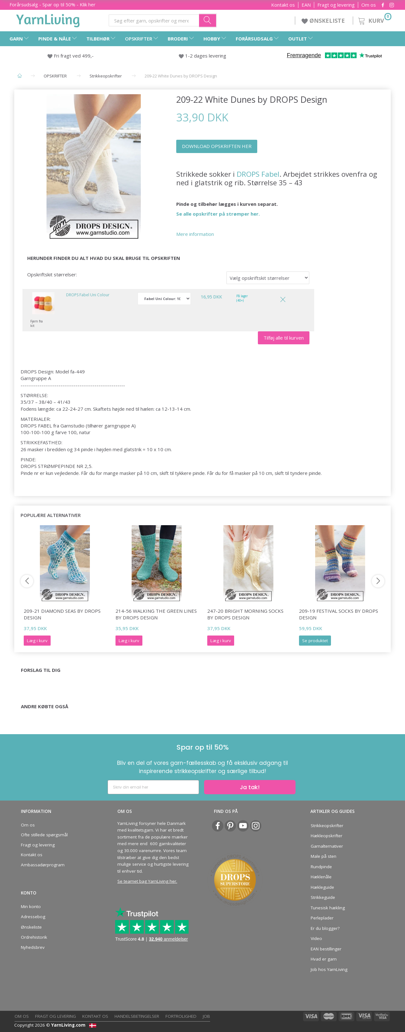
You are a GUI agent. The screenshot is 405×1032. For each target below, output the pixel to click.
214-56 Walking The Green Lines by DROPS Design (156, 614)
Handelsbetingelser (137, 1016)
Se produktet (315, 640)
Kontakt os (283, 5)
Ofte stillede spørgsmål (44, 835)
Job (206, 1016)
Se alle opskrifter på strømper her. (218, 214)
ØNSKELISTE (324, 20)
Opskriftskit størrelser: (52, 274)
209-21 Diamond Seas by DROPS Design (62, 614)
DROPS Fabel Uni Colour (87, 295)
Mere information (195, 234)
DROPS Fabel (258, 174)
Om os (368, 5)
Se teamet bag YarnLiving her (146, 881)
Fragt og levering (336, 5)
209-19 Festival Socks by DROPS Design (338, 614)
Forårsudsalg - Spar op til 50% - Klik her (52, 4)
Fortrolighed (180, 1016)
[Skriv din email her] (153, 787)
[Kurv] (374, 19)
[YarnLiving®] (48, 19)
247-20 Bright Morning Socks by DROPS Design (245, 614)
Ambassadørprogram (43, 865)
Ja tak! (250, 787)
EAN (306, 5)
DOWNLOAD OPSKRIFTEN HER (217, 146)
